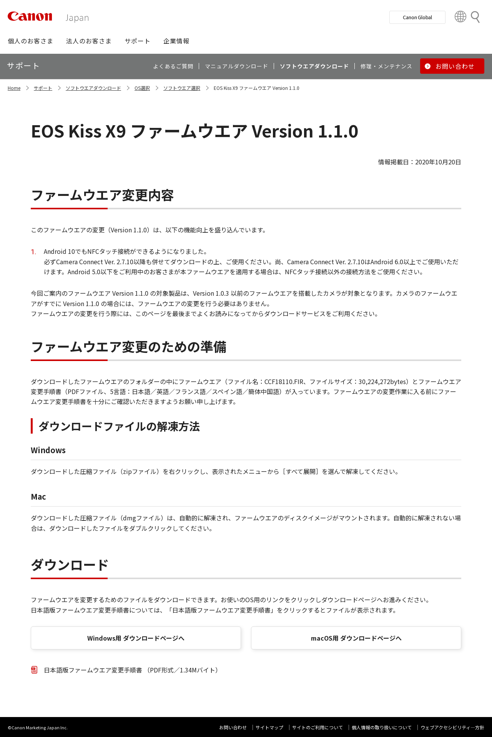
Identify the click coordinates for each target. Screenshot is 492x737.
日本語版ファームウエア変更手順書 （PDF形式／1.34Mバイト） (132, 669)
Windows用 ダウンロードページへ (135, 638)
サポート (43, 87)
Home (14, 87)
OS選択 (142, 87)
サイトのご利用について (317, 727)
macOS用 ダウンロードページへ (356, 638)
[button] (30, 40)
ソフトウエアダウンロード (93, 87)
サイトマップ (269, 727)
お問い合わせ (233, 727)
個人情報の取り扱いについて (382, 727)
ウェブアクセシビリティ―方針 (452, 727)
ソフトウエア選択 (181, 87)
